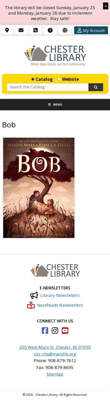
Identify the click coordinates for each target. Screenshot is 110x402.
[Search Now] (95, 87)
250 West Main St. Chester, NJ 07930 (55, 347)
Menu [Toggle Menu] (55, 104)
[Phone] (35, 30)
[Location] (7, 30)
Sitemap (55, 374)
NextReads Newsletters (55, 305)
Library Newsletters (54, 295)
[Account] (91, 30)
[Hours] (50, 30)
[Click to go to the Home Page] (55, 56)
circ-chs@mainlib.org (55, 354)
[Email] (21, 30)
